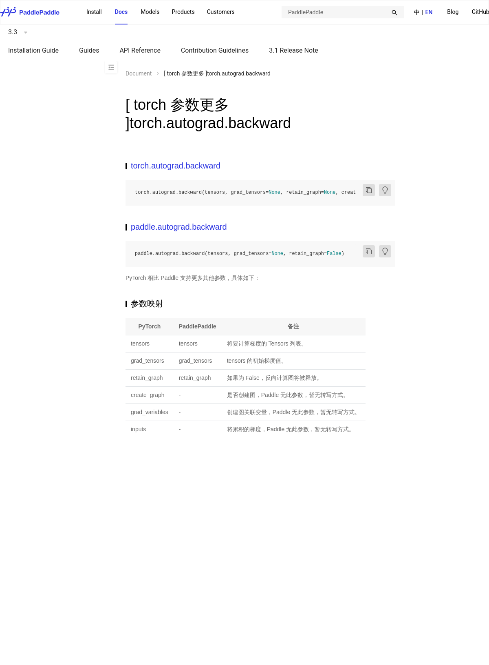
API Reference (140, 50)
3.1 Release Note (293, 50)
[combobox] (342, 12)
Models (150, 12)
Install (94, 12)
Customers (221, 12)
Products (183, 12)
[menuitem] (452, 12)
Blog (452, 12)
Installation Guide (33, 50)
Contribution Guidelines (215, 50)
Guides (89, 50)
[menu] (160, 12)
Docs (121, 12)
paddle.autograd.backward (179, 226)
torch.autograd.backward (175, 165)
